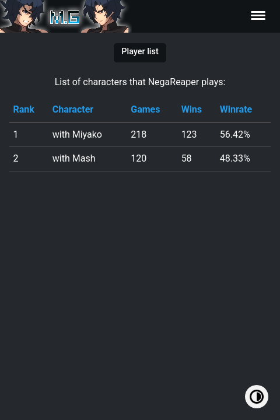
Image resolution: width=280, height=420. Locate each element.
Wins (191, 109)
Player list (139, 52)
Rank (23, 109)
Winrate (236, 109)
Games (145, 109)
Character (72, 109)
